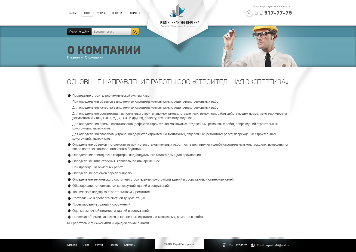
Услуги (99, 244)
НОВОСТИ (117, 13)
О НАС (87, 13)
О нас (86, 244)
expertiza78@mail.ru (277, 245)
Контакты (129, 244)
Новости (114, 244)
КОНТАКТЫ (134, 13)
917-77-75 (273, 12)
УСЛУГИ (101, 13)
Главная (72, 244)
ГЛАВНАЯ (72, 13)
